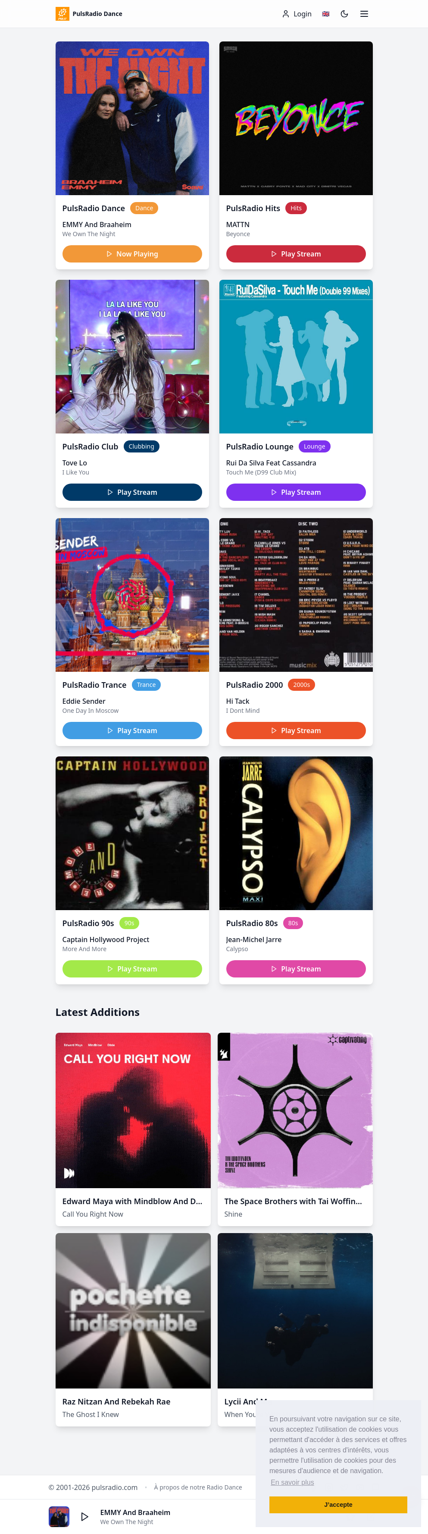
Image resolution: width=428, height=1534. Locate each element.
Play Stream (296, 254)
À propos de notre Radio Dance (198, 1487)
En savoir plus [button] (292, 1482)
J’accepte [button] (338, 1504)
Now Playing (132, 254)
